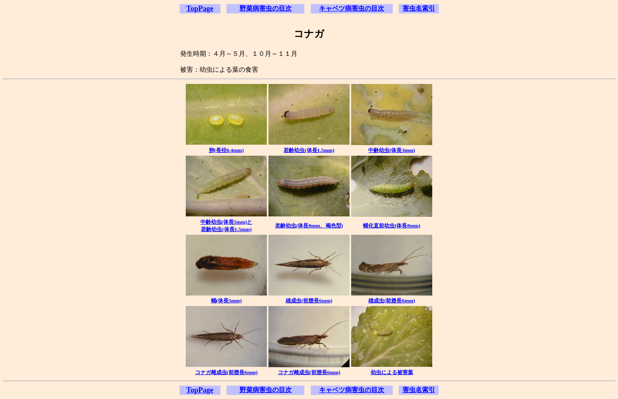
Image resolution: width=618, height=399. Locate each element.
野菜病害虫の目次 (266, 8)
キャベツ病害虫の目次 (351, 8)
